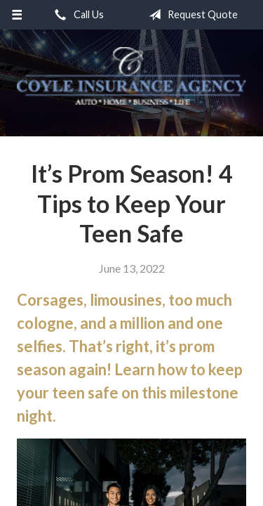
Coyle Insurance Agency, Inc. (131, 76)
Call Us (76, 14)
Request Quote (190, 14)
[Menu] (17, 14)
